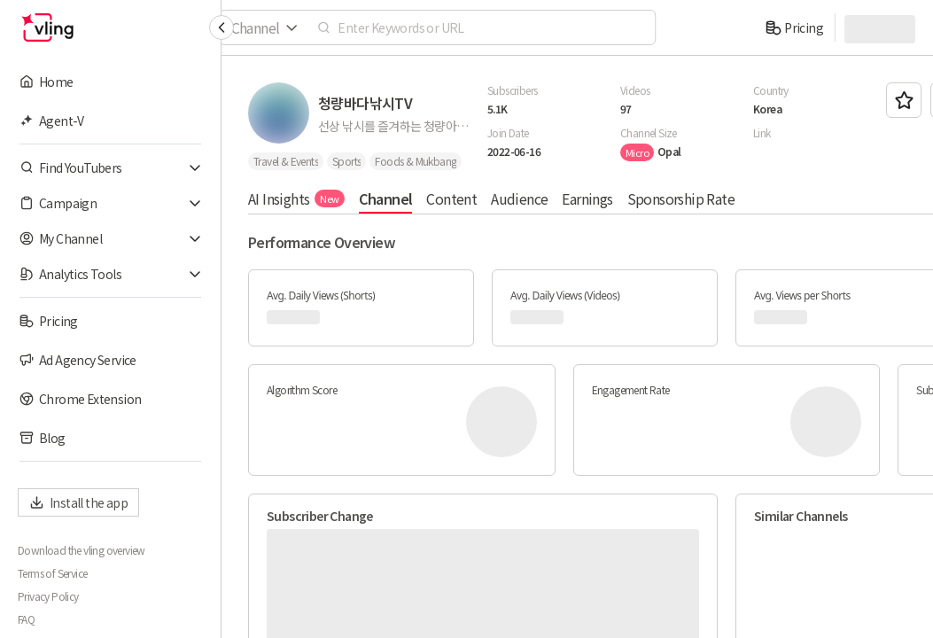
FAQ (26, 619)
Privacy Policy (48, 596)
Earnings (587, 198)
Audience (519, 198)
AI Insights (296, 198)
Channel (386, 198)
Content (451, 198)
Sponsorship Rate (681, 198)
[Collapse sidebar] (221, 27)
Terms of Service (52, 573)
